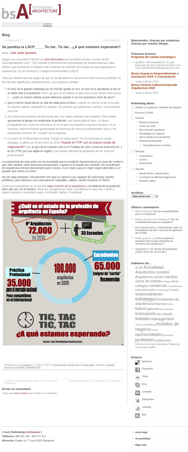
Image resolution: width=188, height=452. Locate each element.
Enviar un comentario (14, 367)
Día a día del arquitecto (152, 129)
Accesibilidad (142, 438)
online (155, 330)
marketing (149, 324)
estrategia (145, 299)
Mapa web (140, 445)
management (162, 318)
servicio (151, 344)
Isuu (141, 385)
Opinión (139, 169)
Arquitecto (141, 249)
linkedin (142, 318)
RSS (140, 415)
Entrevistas (145, 163)
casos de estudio (148, 281)
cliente (175, 281)
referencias (141, 344)
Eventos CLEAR (144, 112)
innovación (145, 313)
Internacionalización (150, 140)
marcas (139, 324)
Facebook (144, 369)
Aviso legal (141, 432)
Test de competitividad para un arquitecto (156, 221)
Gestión (139, 118)
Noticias (139, 151)
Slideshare (144, 400)
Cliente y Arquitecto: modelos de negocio (158, 107)
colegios (141, 286)
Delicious (143, 362)
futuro (141, 308)
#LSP (139, 267)
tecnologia (162, 344)
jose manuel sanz (145, 227)
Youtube (143, 408)
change (166, 281)
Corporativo (146, 156)
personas (168, 335)
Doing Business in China (157, 145)
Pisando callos (87, 365)
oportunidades (149, 334)
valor (152, 347)
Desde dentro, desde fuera (66, 365)
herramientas (166, 309)
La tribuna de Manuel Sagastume (157, 177)
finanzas (161, 304)
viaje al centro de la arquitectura (66, 186)
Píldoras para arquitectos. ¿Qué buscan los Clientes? (95, 381)
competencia (174, 286)
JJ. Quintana (24, 365)
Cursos (143, 159)
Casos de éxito (147, 126)
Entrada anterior (12, 40)
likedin (168, 314)
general (152, 309)
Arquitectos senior (149, 277)
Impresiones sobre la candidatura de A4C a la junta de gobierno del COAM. (158, 230)
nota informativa (54, 59)
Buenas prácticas (149, 122)
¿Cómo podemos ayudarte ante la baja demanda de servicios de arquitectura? (154, 241)
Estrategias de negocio (152, 133)
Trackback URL (33, 367)
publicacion (163, 340)
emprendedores (149, 294)
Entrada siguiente (112, 40)
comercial (157, 285)
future (170, 304)
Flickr (141, 377)
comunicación (145, 290)
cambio (170, 276)
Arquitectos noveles (152, 272)
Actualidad (154, 267)
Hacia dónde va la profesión (154, 137)
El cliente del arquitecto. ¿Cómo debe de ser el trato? (156, 250)
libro (160, 314)
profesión (110, 365)
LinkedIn (143, 392)
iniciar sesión (21, 393)
